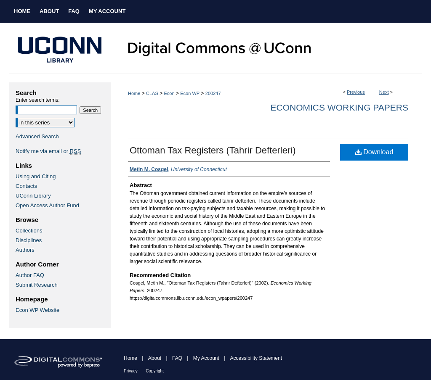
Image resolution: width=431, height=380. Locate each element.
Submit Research (37, 285)
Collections (29, 230)
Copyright (155, 371)
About (154, 358)
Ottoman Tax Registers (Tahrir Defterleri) (213, 150)
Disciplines (29, 240)
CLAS (152, 93)
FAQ (177, 358)
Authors (25, 250)
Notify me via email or (48, 151)
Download (374, 152)
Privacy (131, 371)
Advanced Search (37, 136)
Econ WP (190, 93)
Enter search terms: (38, 100)
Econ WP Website (37, 310)
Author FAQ (30, 275)
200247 (213, 93)
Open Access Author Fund (47, 205)
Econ (169, 93)
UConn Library (33, 196)
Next (384, 92)
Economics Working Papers (339, 107)
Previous (356, 92)
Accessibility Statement (256, 358)
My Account (206, 358)
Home (134, 93)
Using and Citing (36, 176)
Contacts (26, 186)
